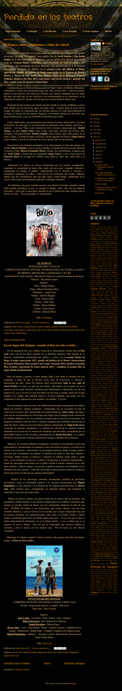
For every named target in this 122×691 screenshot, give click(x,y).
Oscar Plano (94, 503)
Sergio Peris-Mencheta (110, 546)
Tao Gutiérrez (113, 550)
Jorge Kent (105, 410)
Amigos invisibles (97, 249)
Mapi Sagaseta (100, 457)
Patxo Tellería (105, 509)
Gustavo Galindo (108, 375)
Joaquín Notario (96, 404)
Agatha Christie (100, 229)
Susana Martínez (95, 550)
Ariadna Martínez (106, 264)
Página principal (13, 31)
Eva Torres (112, 344)
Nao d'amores (113, 490)
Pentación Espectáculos (107, 513)
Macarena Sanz (106, 449)
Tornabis (106, 573)
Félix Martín (114, 351)
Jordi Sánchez (20, 330)
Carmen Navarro (101, 284)
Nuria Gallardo (95, 500)
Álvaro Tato (17, 652)
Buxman (115, 272)
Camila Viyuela (101, 274)
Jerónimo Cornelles (107, 398)
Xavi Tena (105, 588)
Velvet (104, 580)
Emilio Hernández (96, 332)
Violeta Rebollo (113, 584)
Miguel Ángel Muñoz (105, 478)
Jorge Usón (114, 410)
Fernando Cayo (106, 353)
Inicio (47, 663)
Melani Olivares (95, 476)
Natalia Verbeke (113, 494)
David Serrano (109, 314)
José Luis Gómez (96, 418)
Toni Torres (100, 573)
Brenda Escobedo (96, 272)
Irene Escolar (100, 385)
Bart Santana (113, 268)
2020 (95, 119)
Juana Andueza (99, 429)
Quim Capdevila (100, 525)
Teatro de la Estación (103, 556)
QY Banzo (109, 525)
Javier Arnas (114, 392)
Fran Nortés (108, 361)
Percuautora (109, 517)
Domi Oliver (98, 315)
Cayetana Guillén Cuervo (100, 286)
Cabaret (93, 274)
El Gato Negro (98, 322)
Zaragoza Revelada (106, 592)
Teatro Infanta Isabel (102, 563)
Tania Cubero (105, 550)
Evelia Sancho (100, 346)
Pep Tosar (103, 515)
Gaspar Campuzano (106, 369)
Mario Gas (104, 470)
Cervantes (110, 289)
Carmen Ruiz (113, 284)
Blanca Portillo (103, 270)
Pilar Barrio (101, 519)
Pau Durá (112, 509)
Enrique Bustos (113, 334)
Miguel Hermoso (112, 480)
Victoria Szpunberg (101, 584)
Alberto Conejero (96, 235)
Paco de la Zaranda (102, 507)
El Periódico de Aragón (109, 324)
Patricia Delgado (95, 509)
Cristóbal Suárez (96, 307)
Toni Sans (93, 573)
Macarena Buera (96, 449)
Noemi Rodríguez (107, 496)
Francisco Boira (95, 365)
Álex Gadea (94, 241)
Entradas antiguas (74, 663)
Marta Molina (108, 472)
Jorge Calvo (42, 330)
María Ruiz (94, 466)
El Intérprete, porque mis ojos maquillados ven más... (105, 188)
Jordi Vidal (31, 330)
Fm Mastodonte (95, 359)
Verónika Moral (113, 580)
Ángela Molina (113, 257)
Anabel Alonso (30, 327)
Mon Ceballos (108, 486)
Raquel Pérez (109, 527)
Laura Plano (94, 443)
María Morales (103, 464)
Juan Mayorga (110, 427)
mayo (97, 162)
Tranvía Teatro (113, 573)
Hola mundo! (100, 193)
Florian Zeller (114, 357)
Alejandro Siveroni (103, 239)
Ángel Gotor (94, 257)
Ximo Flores (114, 588)
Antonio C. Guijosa (106, 260)
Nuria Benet (106, 499)
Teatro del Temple (107, 560)
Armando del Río (105, 266)
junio (97, 158)
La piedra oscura (100, 437)
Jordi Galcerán (103, 406)
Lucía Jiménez (101, 445)
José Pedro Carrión (102, 420)
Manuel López (95, 455)
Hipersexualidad (105, 379)
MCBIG (115, 474)
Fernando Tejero (100, 355)
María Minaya (95, 464)
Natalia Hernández (97, 492)
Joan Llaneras (101, 402)
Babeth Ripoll (103, 268)
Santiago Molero (109, 542)
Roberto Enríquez (100, 533)
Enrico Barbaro (102, 334)
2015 (95, 137)
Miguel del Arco (100, 480)
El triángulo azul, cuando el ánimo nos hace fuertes (105, 179)
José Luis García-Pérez (102, 416)
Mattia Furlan (99, 474)
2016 (95, 133)
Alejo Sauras (17, 327)
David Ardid (101, 311)
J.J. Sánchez (103, 390)
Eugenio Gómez (102, 342)
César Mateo (100, 291)
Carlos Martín (105, 276)
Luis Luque (110, 445)
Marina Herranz (95, 470)
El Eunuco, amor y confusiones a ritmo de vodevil (36, 44)
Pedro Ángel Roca (100, 511)
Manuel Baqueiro (101, 453)
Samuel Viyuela (113, 540)
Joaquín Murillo (112, 402)
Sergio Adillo (113, 544)
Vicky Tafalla (95, 582)
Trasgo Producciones (97, 575)
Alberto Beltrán (95, 233)
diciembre (99, 140)
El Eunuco (47, 317)
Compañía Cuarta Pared (110, 295)
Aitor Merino (104, 231)
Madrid (108, 31)
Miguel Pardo (108, 482)
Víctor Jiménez (106, 582)
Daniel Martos (95, 309)
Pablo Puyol (103, 505)
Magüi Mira (107, 451)
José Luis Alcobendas (103, 414)
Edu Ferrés (98, 317)
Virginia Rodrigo (107, 586)
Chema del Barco (102, 293)
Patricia (108, 43)
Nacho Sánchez (103, 490)
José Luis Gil (114, 416)
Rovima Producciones (102, 537)
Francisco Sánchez (112, 367)
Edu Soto (104, 317)
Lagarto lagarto (100, 439)
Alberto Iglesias (107, 235)
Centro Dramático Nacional (104, 288)
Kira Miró (111, 433)
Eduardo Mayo (58, 327)
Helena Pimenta (100, 377)
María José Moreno (112, 461)
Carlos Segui (114, 276)
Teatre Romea (95, 552)
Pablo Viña (111, 505)
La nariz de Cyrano (101, 435)
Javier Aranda (104, 392)
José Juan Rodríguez (108, 412)
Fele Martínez (104, 351)
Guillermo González (96, 375)
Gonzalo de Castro (102, 373)
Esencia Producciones (111, 338)
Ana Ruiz (102, 253)
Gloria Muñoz (107, 371)
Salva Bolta (103, 540)
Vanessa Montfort (96, 580)
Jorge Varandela (96, 412)
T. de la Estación (69, 31)
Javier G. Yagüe (108, 394)
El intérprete (107, 322)
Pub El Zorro (113, 523)
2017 (95, 130)
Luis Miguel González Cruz (103, 447)
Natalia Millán (102, 494)
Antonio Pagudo (43, 327)
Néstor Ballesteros (96, 496)
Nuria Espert (114, 498)
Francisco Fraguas (106, 365)
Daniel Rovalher (30, 652)
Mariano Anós (102, 466)
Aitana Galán (109, 229)
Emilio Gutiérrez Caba (111, 330)
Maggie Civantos (96, 451)
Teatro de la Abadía (103, 554)
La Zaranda (108, 437)
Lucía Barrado (108, 443)
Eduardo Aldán (113, 318)
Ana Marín (114, 251)
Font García (109, 359)
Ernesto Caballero (99, 338)
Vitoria (116, 586)
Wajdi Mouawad (96, 588)
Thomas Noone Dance (111, 571)
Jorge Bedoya (101, 408)
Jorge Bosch (110, 408)
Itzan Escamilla (113, 387)
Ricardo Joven (100, 531)
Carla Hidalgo (113, 274)
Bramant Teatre (113, 270)
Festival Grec (105, 357)
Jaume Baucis (95, 392)
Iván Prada (94, 390)
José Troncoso (102, 422)
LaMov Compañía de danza (103, 441)
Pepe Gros (110, 515)
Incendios (93, 381)
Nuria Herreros (104, 500)
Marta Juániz (99, 472)
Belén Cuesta (94, 270)
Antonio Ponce (113, 262)
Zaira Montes (112, 590)
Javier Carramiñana (96, 394)
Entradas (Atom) (22, 669)
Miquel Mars (109, 484)
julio (97, 154)
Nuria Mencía (113, 500)
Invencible (110, 381)
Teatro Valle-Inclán (96, 569)
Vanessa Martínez (112, 578)
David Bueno (109, 311)
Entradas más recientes (17, 663)
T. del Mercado (49, 31)
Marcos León (109, 459)
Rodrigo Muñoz (101, 535)
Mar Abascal (108, 457)
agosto (98, 151)
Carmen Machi (107, 282)
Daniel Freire (106, 307)
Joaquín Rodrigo (107, 404)
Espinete (93, 340)
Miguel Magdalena (70, 652)
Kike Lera (103, 433)
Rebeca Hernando (108, 529)
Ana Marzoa (94, 253)
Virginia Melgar (96, 586)
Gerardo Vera (98, 371)
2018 (95, 126)
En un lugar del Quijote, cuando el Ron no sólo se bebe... (41, 345)
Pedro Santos (94, 513)
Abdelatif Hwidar (96, 227)
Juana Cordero (108, 429)
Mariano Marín (95, 468)
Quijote (7, 656)
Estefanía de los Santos (105, 340)
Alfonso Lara (99, 243)
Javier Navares (109, 396)
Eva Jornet (94, 344)
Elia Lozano (100, 328)
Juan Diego (101, 427)
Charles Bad (109, 291)
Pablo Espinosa (103, 503)
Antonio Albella (95, 260)
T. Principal (31, 31)
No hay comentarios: (41, 322)
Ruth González (95, 540)
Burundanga (106, 272)
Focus (103, 359)
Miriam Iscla (99, 486)
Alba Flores (114, 231)
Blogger (73, 683)
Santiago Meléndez (97, 542)
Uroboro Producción (100, 578)
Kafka (108, 431)
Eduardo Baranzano (96, 320)
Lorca (101, 443)
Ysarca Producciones (98, 590)
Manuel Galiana (113, 453)
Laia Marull (110, 439)
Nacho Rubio (94, 490)
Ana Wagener (110, 253)
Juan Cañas (57, 652)
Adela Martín (107, 227)
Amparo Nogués (95, 251)
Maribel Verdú (105, 468)
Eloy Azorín (99, 330)
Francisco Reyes (100, 367)
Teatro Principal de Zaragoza (104, 565)
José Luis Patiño (108, 418)
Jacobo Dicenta (113, 390)
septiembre (99, 147)
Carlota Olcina (107, 278)
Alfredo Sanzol (96, 245)
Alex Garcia (101, 241)
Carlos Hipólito (96, 276)
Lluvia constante (101, 184)
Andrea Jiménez (112, 255)
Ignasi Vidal (114, 379)
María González (100, 461)
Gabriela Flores (95, 369)
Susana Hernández (112, 548)
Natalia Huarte (108, 492)
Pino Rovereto (112, 519)
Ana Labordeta (105, 251)
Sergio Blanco (95, 546)
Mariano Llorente (112, 466)
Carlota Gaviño (96, 278)
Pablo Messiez (95, 505)
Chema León (113, 293)
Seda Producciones (102, 544)
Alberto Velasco (105, 237)
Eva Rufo (105, 344)
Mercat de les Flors (107, 476)
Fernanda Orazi (95, 353)
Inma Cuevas (101, 381)
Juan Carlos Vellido (111, 425)
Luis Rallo (114, 447)
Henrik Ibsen (109, 377)
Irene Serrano (109, 385)
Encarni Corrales (108, 332)
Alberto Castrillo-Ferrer (109, 233)
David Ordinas (99, 313)
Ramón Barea (100, 527)
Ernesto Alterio (106, 336)
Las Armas (114, 441)
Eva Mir (99, 344)
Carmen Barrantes (97, 282)
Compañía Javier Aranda (100, 297)
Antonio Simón (95, 264)
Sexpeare (93, 548)
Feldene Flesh (95, 351)
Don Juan (105, 315)
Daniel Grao (114, 307)
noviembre (99, 144)
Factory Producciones (109, 348)
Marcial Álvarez (99, 459)
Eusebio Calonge (112, 342)
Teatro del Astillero (106, 558)
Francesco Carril (112, 363)
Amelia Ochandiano (112, 247)
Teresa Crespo (100, 571)
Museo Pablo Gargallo (111, 488)
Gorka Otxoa (113, 373)
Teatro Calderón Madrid (106, 552)
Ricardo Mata (108, 531)
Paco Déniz (114, 507)
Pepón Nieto (21, 333)
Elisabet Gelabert (109, 328)
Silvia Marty (101, 548)
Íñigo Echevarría (45, 652)
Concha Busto (112, 301)
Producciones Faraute (98, 521)
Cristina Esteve (101, 305)
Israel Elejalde (102, 387)
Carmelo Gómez (102, 280)
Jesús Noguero (102, 400)
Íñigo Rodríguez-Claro (105, 383)
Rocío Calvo (110, 533)
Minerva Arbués (99, 484)
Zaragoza (94, 592)
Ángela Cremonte (103, 257)
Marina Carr (114, 468)
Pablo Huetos (113, 503)
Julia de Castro (101, 431)
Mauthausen (108, 474)
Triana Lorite (108, 575)
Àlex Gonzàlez (110, 241)
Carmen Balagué (112, 280)
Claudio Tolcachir (96, 295)
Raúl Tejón (99, 529)
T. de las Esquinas (91, 31)
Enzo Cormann (95, 336)
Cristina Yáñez (112, 305)
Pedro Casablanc (112, 511)
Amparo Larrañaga (111, 249)
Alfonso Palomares (111, 243)
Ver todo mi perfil (97, 64)
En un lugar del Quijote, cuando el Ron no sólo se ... (106, 174)
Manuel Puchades (106, 455)
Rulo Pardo (114, 537)
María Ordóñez (54, 330)
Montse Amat (98, 488)
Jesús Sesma (111, 400)
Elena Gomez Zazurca (104, 326)
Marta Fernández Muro (70, 330)
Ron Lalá (47, 643)
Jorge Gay (98, 410)
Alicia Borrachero (107, 245)
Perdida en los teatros (48, 17)
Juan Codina (94, 427)
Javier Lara (101, 396)
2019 (95, 122)
